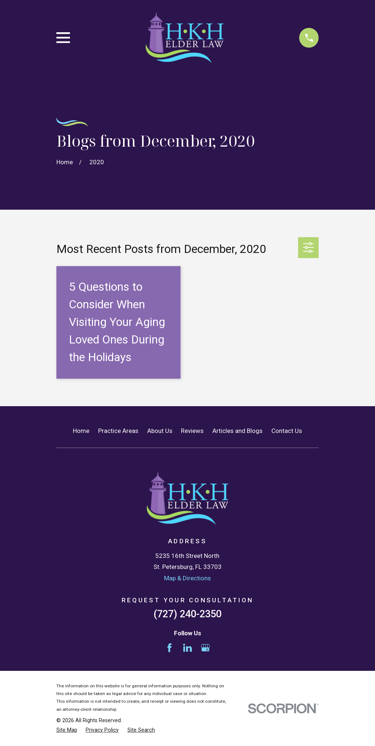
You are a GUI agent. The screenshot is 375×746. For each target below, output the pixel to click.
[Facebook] (169, 647)
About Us (159, 430)
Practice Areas (118, 430)
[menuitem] (66, 730)
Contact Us (286, 430)
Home (81, 430)
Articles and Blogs (237, 430)
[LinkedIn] (187, 647)
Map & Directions (187, 578)
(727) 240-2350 (187, 614)
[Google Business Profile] (205, 647)
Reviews (192, 430)
